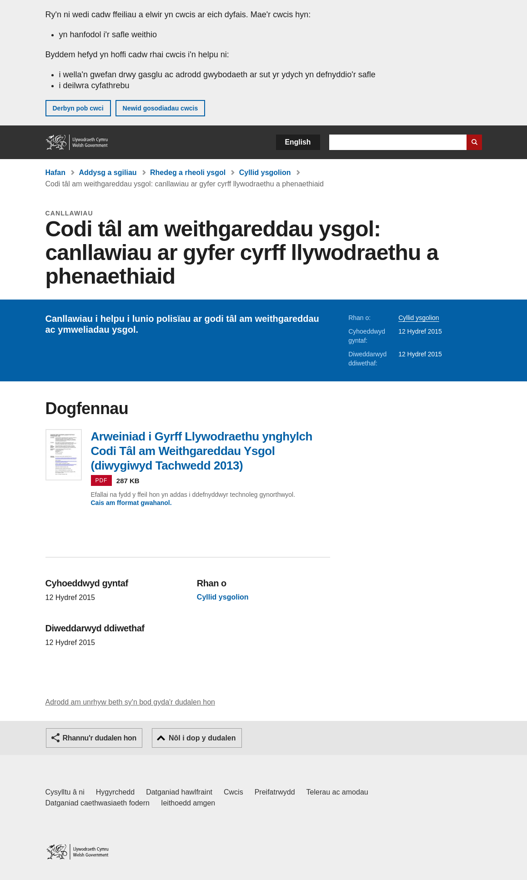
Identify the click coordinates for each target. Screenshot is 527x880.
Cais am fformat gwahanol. (131, 502)
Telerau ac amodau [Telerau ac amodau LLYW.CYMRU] (337, 792)
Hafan (55, 172)
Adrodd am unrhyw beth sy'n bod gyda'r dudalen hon (130, 702)
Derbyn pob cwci (78, 108)
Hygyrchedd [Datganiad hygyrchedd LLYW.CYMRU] (115, 792)
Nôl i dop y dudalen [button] (202, 738)
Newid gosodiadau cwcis (160, 108)
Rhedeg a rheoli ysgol (188, 172)
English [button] (298, 142)
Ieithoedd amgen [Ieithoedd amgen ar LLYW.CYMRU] (188, 803)
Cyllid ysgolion (265, 172)
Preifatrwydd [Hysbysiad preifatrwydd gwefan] (275, 792)
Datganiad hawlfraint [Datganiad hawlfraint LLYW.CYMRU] (179, 792)
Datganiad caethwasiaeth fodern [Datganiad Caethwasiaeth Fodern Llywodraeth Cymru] (97, 803)
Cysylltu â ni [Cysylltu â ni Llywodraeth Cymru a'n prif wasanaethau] (65, 792)
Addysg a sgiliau (107, 172)
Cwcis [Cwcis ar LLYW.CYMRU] (233, 792)
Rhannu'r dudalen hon (99, 738)
